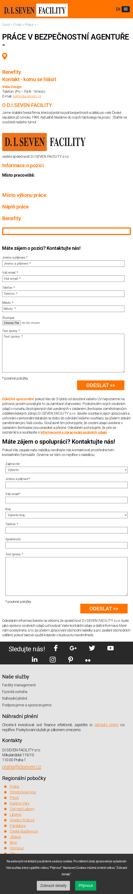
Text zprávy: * (11, 331)
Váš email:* (12, 494)
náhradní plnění (106, 725)
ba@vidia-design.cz (27, 96)
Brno (13, 842)
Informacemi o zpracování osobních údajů (73, 432)
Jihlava (15, 837)
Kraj (7, 509)
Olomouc (17, 848)
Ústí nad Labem (22, 809)
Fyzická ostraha (14, 691)
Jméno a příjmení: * (15, 257)
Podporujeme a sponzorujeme (26, 705)
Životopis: (8, 318)
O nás (17, 25)
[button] (126, 9)
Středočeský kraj (23, 792)
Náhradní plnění (14, 698)
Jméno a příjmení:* (17, 479)
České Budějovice (24, 831)
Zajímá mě (12, 464)
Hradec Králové (22, 820)
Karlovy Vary (19, 803)
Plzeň (14, 797)
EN (118, 9)
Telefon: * (8, 288)
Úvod (6, 25)
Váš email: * (10, 273)
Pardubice (18, 825)
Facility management (19, 685)
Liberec (16, 814)
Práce (29, 25)
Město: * (7, 303)
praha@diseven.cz (21, 767)
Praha (14, 786)
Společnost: (13, 539)
